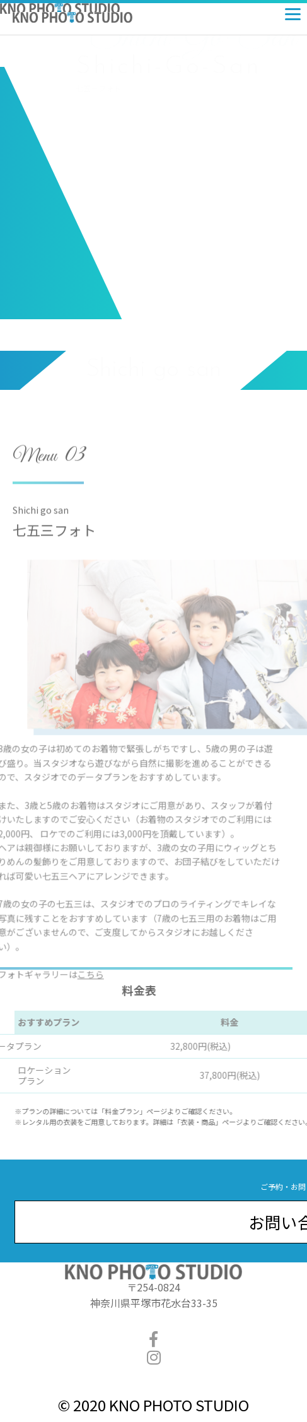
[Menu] (293, 11)
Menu (35, 479)
